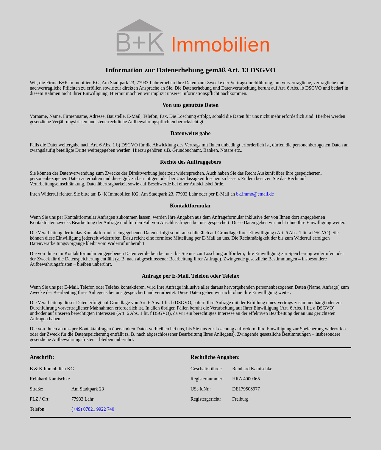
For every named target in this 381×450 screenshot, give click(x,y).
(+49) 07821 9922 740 (92, 409)
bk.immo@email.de (255, 193)
